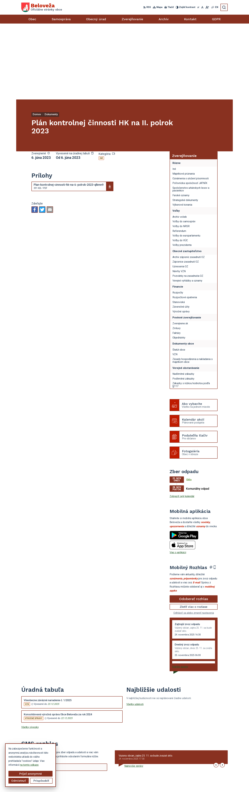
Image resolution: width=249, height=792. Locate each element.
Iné (101, 82)
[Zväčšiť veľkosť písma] (207, 7)
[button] (216, 689)
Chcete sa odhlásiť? (32, 708)
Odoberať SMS (36, 701)
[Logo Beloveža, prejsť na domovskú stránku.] (41, 7)
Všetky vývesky (30, 651)
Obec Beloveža (179, 783)
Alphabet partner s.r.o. (137, 783)
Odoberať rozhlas (193, 523)
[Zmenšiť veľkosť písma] (198, 7)
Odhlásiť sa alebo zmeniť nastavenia (193, 537)
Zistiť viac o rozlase (194, 530)
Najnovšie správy (133, 690)
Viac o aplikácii (178, 476)
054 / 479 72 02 (198, 765)
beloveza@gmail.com (201, 769)
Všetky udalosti (135, 628)
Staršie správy (180, 590)
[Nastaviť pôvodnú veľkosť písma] (202, 7)
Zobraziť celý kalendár (182, 420)
